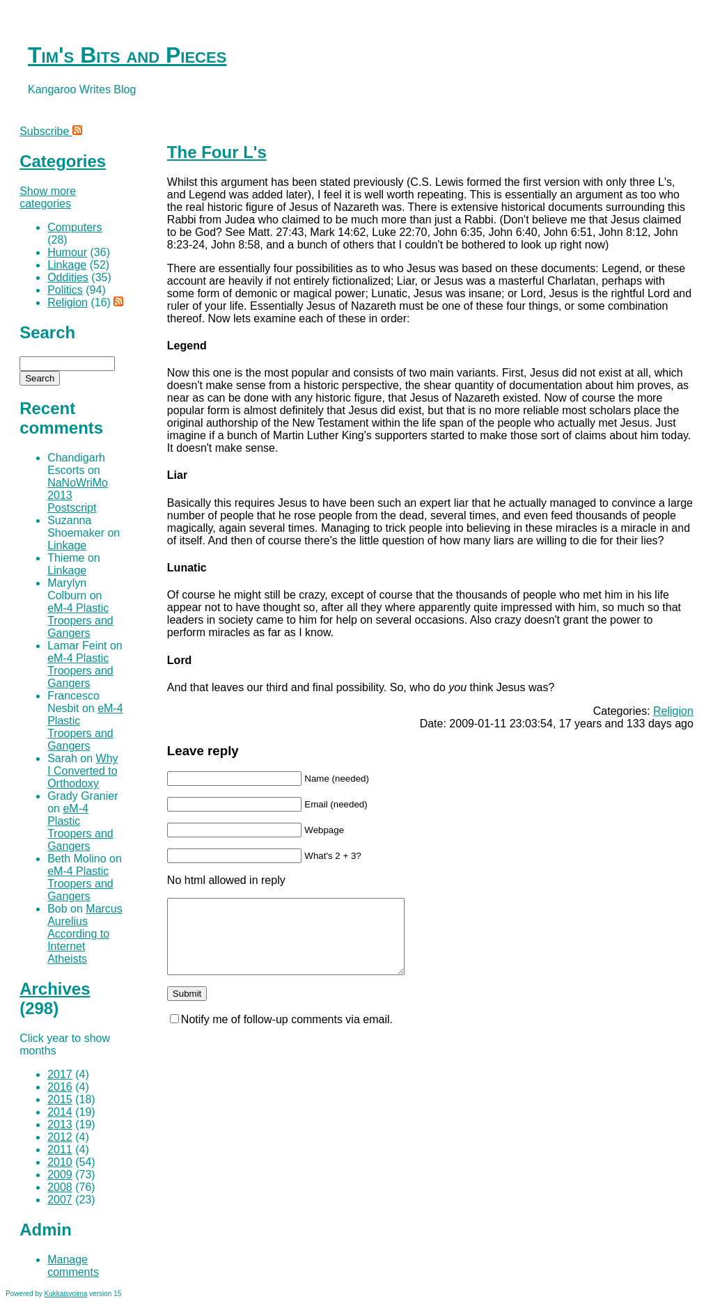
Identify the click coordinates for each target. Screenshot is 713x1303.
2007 (59, 1200)
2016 (59, 1087)
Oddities (67, 277)
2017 (59, 1074)
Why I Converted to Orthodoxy (82, 770)
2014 (59, 1112)
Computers (74, 227)
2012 (59, 1137)
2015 (59, 1099)
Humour (67, 252)
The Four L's (217, 152)
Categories (62, 161)
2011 (59, 1149)
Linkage (66, 265)
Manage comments (73, 1266)
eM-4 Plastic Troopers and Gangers (80, 620)
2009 (59, 1174)
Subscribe (50, 131)
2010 (59, 1162)
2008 (59, 1187)
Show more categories (47, 197)
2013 (59, 1124)
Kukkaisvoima (66, 1293)
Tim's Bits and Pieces (127, 55)
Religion (673, 711)
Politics (65, 290)
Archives (54, 988)
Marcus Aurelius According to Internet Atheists (85, 934)
